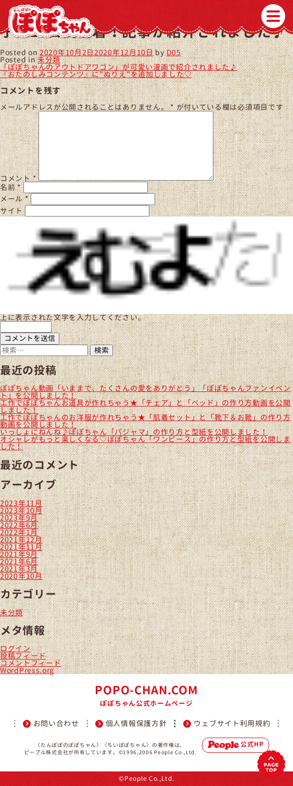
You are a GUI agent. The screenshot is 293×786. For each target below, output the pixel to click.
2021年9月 (19, 554)
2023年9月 (19, 518)
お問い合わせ (56, 723)
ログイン (15, 648)
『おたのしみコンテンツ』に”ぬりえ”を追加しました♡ (96, 74)
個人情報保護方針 (136, 723)
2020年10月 (21, 576)
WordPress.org (27, 670)
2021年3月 (19, 569)
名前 (10, 187)
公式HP (236, 745)
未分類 (48, 60)
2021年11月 (21, 547)
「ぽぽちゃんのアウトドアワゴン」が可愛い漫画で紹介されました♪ (118, 67)
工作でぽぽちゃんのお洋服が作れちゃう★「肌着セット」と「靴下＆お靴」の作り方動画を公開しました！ (145, 420)
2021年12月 (21, 539)
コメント (18, 178)
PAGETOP (271, 764)
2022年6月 (19, 525)
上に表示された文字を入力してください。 (72, 317)
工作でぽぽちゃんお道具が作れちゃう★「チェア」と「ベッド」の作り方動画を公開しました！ (145, 406)
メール (14, 199)
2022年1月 (19, 532)
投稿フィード (23, 656)
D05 (174, 52)
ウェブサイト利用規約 (232, 723)
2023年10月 (21, 510)
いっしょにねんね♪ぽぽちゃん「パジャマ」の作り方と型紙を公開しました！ (134, 432)
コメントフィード (30, 663)
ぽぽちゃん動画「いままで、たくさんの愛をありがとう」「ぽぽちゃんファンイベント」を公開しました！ (145, 391)
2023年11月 (21, 503)
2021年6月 (19, 561)
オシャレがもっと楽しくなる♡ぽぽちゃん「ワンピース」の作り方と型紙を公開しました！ (145, 442)
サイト (11, 210)
